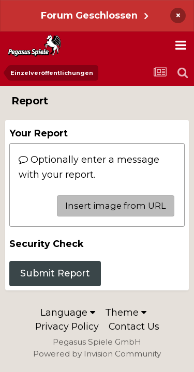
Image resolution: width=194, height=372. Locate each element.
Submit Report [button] (55, 273)
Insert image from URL (115, 205)
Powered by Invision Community (97, 354)
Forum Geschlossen (89, 15)
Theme (125, 312)
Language (67, 312)
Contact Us (134, 326)
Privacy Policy (67, 326)
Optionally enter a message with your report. (89, 166)
